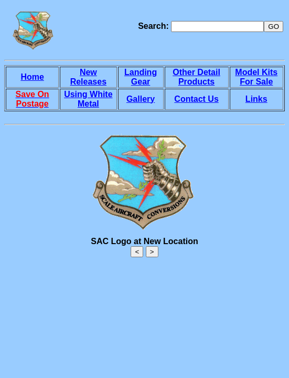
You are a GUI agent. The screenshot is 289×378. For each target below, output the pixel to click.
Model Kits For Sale (256, 77)
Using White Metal (88, 99)
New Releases (88, 77)
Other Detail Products (196, 77)
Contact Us (196, 98)
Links (256, 98)
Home (32, 76)
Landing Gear (140, 77)
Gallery (140, 98)
